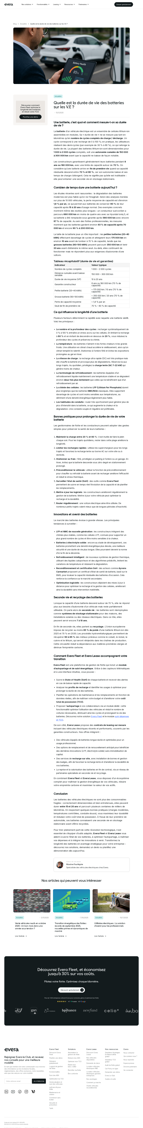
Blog (15, 24)
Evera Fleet (96, 716)
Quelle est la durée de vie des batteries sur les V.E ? (49, 24)
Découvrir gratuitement (70, 990)
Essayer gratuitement (123, 4)
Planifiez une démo (30, 117)
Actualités (23, 24)
